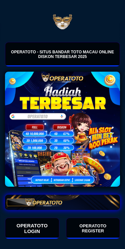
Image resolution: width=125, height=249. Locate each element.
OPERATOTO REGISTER (92, 228)
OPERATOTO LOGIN (32, 228)
